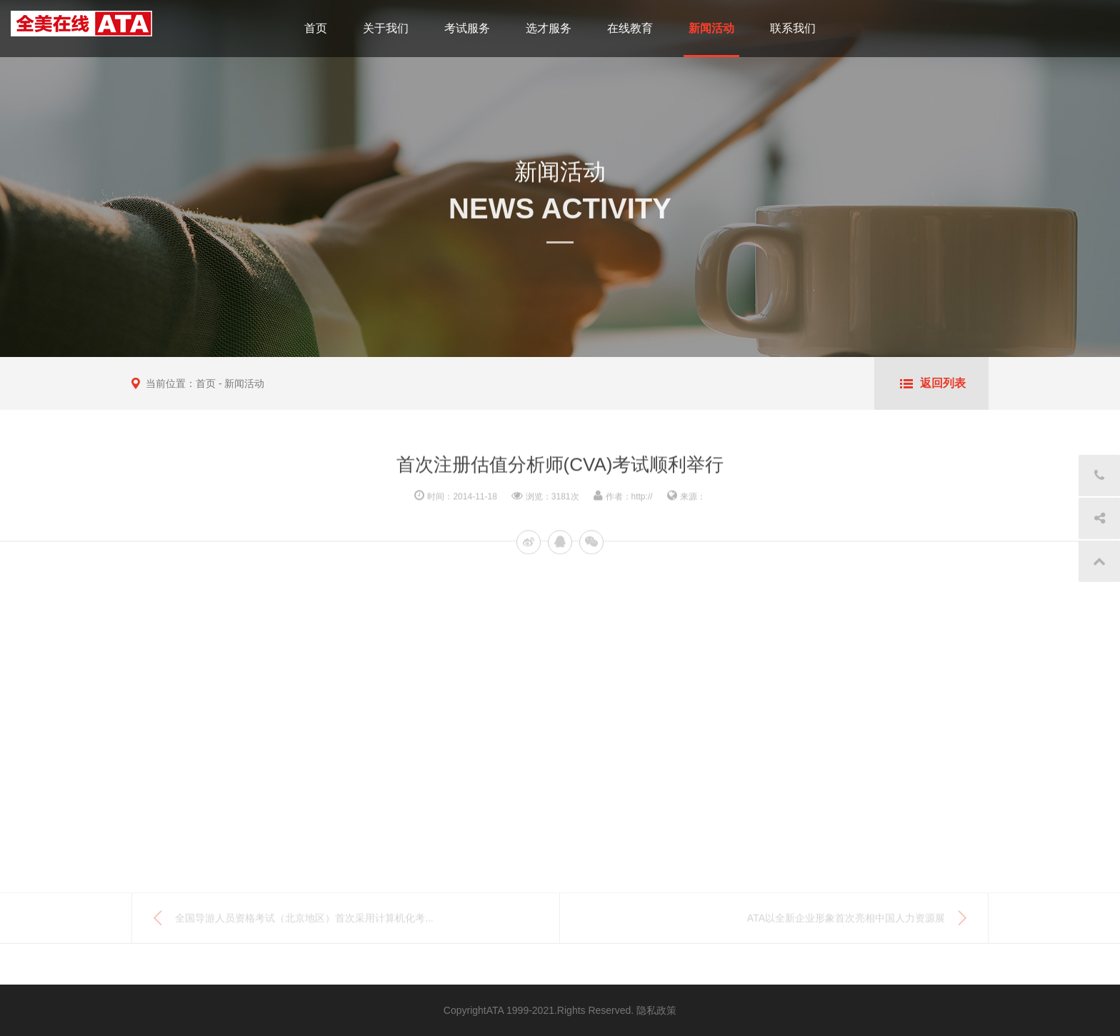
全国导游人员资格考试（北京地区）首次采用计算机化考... (304, 921)
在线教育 (630, 28)
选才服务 (548, 28)
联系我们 (793, 28)
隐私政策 (656, 1010)
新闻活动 (711, 28)
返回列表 (943, 383)
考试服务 (467, 28)
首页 (315, 28)
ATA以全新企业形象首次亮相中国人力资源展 (846, 921)
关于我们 (386, 28)
